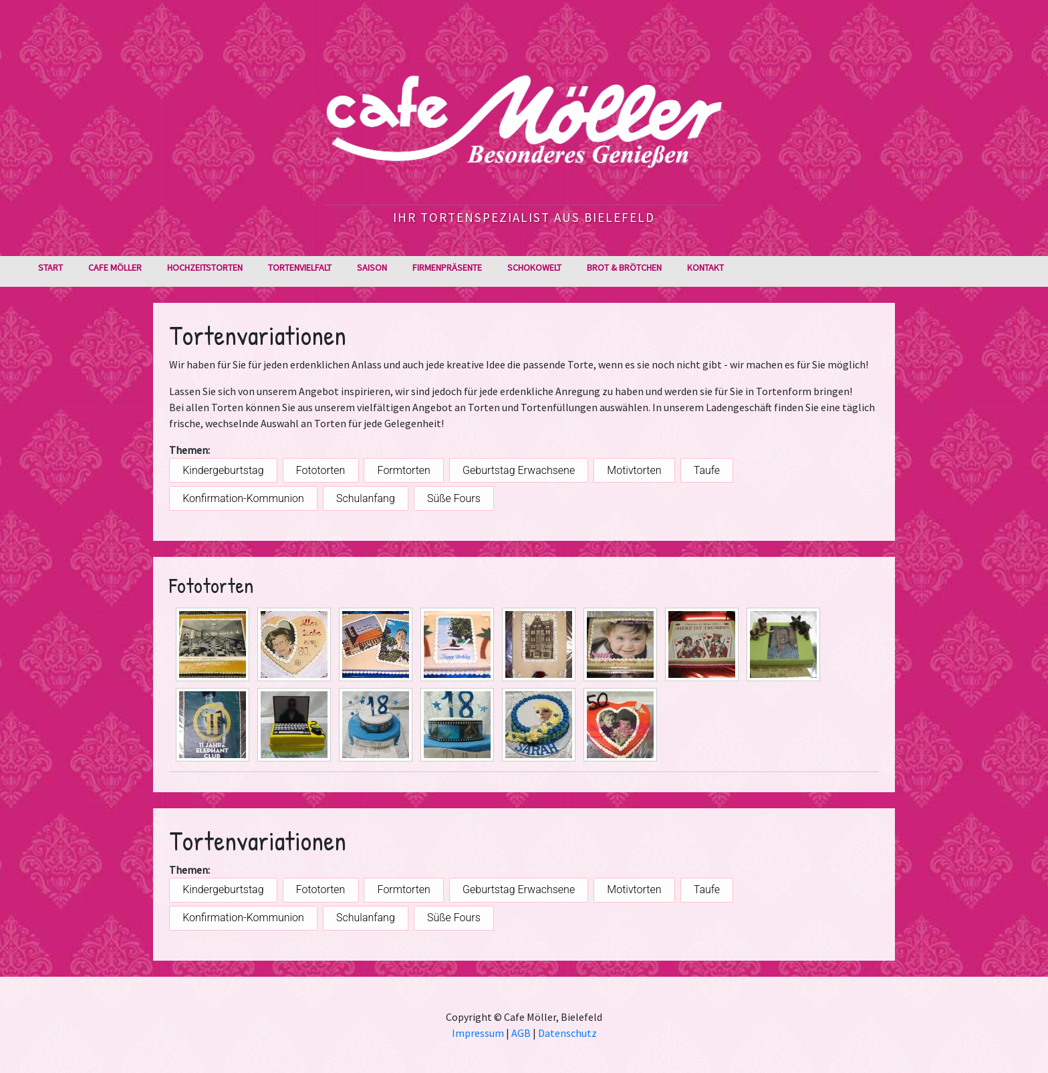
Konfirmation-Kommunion (243, 498)
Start (50, 267)
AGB (521, 1033)
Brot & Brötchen (624, 267)
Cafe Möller (115, 267)
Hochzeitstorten (205, 267)
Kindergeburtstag (222, 470)
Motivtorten (634, 470)
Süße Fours (454, 498)
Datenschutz (567, 1033)
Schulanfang (365, 498)
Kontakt (705, 267)
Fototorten (321, 470)
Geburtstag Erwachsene (519, 470)
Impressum (478, 1033)
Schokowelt (534, 267)
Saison (372, 267)
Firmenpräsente (447, 267)
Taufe (707, 470)
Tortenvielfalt (300, 267)
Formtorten (404, 470)
